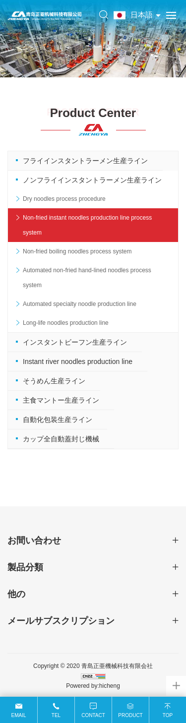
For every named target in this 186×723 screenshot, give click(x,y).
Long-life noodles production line (66, 322)
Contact (93, 715)
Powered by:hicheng (93, 685)
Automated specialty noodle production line (79, 304)
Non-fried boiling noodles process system (77, 251)
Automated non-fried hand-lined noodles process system (87, 278)
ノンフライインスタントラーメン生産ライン (92, 180)
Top (168, 715)
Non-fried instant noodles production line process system (87, 225)
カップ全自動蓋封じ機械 (61, 439)
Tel (56, 715)
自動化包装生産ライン (57, 419)
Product (130, 715)
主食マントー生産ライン (61, 400)
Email (18, 715)
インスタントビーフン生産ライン (75, 342)
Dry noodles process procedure (64, 198)
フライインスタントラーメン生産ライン (85, 161)
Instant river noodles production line (77, 361)
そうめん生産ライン (54, 381)
